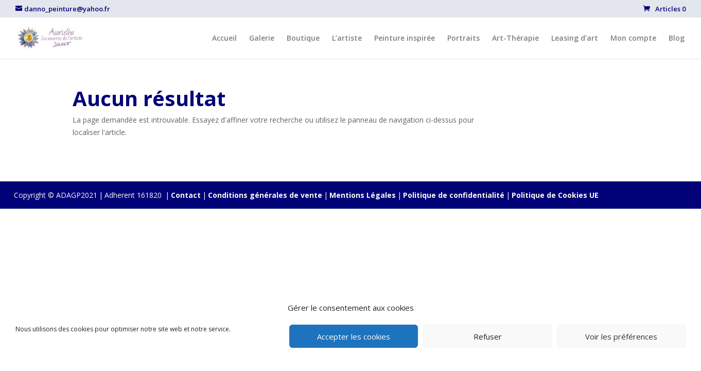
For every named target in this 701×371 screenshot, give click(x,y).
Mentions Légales (362, 195)
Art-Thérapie (515, 39)
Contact (186, 195)
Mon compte (633, 39)
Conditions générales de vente (265, 195)
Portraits (463, 39)
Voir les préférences (621, 336)
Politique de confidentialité (453, 195)
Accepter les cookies (353, 336)
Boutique (303, 39)
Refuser (488, 336)
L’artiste (347, 39)
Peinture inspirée (404, 39)
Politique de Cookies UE (555, 195)
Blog (677, 39)
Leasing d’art (574, 39)
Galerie (261, 39)
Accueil (224, 39)
